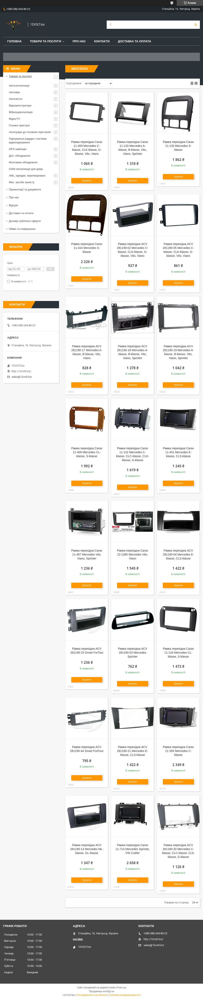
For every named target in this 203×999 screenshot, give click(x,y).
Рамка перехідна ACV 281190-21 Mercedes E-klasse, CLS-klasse (132, 751)
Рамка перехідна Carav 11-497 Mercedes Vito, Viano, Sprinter (86, 554)
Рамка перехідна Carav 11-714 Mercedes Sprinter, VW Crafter (132, 849)
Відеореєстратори (20, 105)
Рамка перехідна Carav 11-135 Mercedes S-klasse (178, 145)
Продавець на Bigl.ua (101, 991)
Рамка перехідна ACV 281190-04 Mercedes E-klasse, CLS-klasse (178, 554)
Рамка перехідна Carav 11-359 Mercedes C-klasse (178, 751)
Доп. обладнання (19, 155)
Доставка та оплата (134, 41)
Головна (14, 41)
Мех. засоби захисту (21, 182)
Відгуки (13, 205)
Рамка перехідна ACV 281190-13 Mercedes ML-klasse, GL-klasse (86, 849)
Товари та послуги (45, 41)
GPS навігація (17, 149)
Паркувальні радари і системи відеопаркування (28, 140)
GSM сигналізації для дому (26, 169)
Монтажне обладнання (23, 162)
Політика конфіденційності (125, 995)
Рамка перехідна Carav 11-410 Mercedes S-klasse (86, 247)
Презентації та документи (25, 189)
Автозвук (14, 92)
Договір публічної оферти (25, 221)
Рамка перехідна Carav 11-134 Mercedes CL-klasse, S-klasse (178, 652)
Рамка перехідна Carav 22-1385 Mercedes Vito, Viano (132, 554)
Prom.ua (121, 987)
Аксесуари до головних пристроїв (30, 132)
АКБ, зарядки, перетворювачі (27, 175)
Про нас (79, 41)
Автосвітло (15, 98)
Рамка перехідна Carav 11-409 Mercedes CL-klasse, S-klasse (86, 452)
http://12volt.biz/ (21, 371)
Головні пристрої (19, 125)
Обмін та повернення (22, 228)
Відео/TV (14, 118)
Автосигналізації (19, 85)
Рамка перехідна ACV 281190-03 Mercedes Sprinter (132, 652)
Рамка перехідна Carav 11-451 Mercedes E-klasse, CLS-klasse (178, 452)
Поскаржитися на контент (92, 995)
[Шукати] (196, 25)
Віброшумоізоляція (21, 112)
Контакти (102, 41)
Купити (86, 180)
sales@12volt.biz (21, 376)
